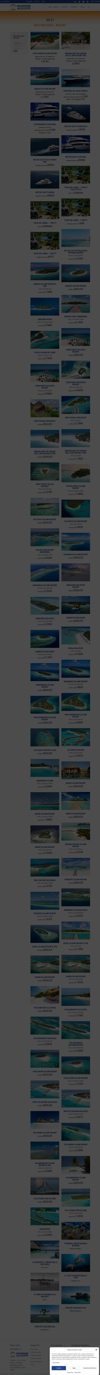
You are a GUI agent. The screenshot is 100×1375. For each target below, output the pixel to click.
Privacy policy (77, 1372)
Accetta (59, 1368)
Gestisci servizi (56, 1362)
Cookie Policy (70, 1372)
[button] (96, 1350)
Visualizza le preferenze (89, 1368)
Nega (74, 1368)
